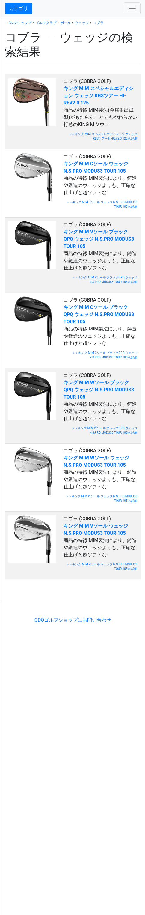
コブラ (98, 23)
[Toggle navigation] (132, 8)
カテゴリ (18, 8)
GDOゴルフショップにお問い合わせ (72, 620)
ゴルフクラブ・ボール (53, 23)
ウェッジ (82, 23)
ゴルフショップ (18, 23)
